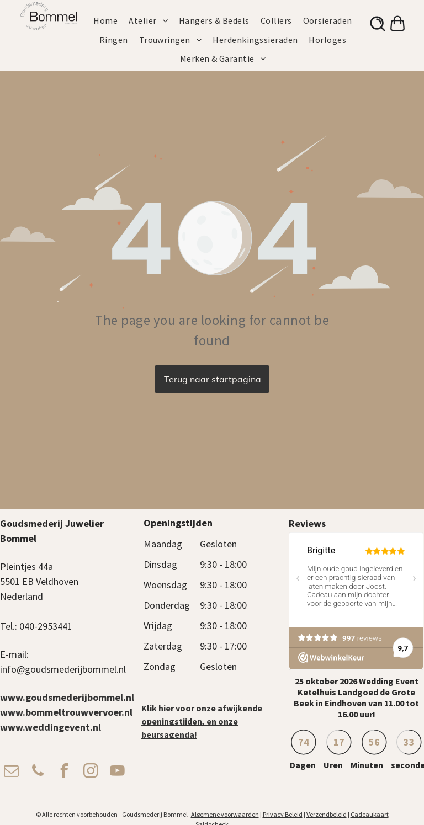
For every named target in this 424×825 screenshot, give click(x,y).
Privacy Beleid (283, 814)
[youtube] (117, 772)
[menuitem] (111, 20)
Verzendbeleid (326, 814)
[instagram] (91, 772)
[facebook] (64, 772)
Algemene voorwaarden (225, 814)
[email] (11, 772)
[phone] (37, 772)
